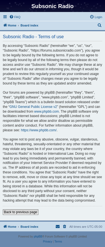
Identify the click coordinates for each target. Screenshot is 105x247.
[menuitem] (14, 17)
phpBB (38, 236)
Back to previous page (20, 212)
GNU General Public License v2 (33, 107)
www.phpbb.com (46, 111)
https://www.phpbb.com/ (39, 130)
